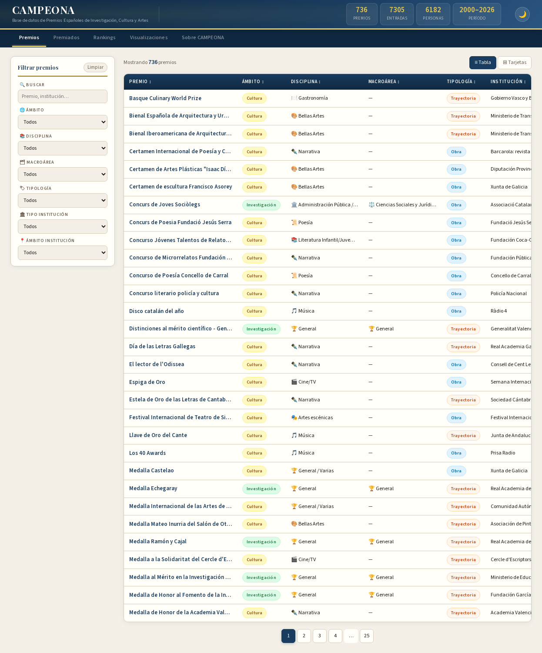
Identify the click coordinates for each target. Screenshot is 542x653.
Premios (32, 38)
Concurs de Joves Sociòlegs (164, 206)
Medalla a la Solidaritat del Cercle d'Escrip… (183, 561)
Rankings (115, 38)
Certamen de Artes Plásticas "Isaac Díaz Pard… (183, 170)
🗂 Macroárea (37, 164)
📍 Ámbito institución (47, 242)
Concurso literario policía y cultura (174, 294)
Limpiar (95, 68)
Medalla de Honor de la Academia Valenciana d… (183, 614)
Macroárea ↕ (384, 83)
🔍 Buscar (32, 86)
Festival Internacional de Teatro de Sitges (183, 419)
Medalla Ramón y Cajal (158, 543)
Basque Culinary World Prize (165, 99)
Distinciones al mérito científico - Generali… (183, 330)
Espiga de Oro (147, 383)
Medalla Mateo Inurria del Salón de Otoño (183, 525)
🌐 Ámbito (32, 111)
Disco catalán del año (156, 312)
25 (366, 637)
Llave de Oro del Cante (158, 436)
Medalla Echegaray (153, 490)
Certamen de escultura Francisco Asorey (180, 188)
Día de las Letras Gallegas (162, 348)
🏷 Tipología (36, 190)
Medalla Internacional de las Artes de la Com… (183, 507)
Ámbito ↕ (253, 83)
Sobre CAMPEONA (223, 38)
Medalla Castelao (151, 472)
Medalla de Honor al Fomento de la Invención (183, 596)
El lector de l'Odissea (156, 365)
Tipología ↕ (461, 83)
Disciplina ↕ (306, 83)
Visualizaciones (164, 38)
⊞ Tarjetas (514, 63)
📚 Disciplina (36, 138)
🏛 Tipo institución (44, 216)
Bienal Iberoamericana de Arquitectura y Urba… (183, 135)
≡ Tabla (483, 63)
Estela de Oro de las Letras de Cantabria (181, 401)
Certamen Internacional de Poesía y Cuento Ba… (183, 152)
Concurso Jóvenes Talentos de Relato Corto (183, 241)
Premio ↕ (140, 83)
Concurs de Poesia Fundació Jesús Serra (180, 223)
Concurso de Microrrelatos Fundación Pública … (183, 259)
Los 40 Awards (147, 454)
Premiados (73, 38)
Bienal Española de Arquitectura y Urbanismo (183, 117)
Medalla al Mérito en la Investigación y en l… (183, 578)
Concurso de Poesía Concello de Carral (178, 277)
